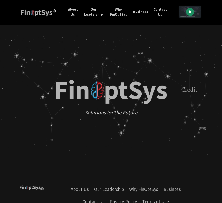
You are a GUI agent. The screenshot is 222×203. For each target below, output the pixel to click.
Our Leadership (93, 12)
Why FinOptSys (118, 12)
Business (140, 12)
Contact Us (160, 12)
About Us (73, 12)
